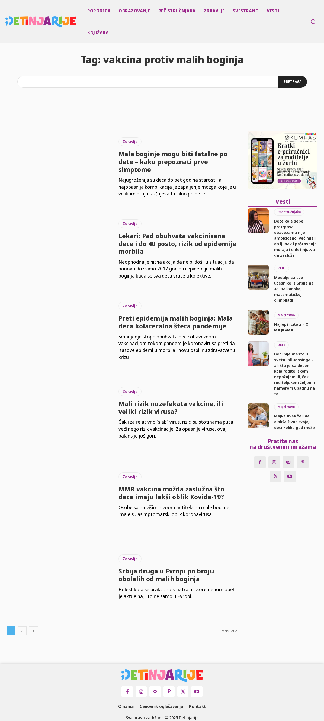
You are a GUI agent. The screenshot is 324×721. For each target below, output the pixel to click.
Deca (281, 344)
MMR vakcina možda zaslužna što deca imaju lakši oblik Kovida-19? (171, 492)
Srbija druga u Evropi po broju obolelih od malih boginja (166, 574)
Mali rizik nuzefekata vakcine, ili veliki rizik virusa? (170, 407)
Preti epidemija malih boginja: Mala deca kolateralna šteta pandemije (175, 322)
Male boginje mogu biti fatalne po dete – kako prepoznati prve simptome (172, 161)
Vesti (281, 268)
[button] (313, 21)
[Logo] (6, 21)
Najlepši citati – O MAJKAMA (291, 326)
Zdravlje (130, 141)
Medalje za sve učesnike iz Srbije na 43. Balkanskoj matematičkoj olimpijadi (294, 289)
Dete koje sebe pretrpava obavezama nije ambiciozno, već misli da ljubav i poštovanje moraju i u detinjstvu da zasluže (295, 238)
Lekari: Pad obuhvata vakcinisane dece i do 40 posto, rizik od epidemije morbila (177, 243)
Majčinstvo (286, 315)
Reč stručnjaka (289, 212)
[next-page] (33, 630)
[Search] (292, 82)
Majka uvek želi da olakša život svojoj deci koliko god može (294, 421)
